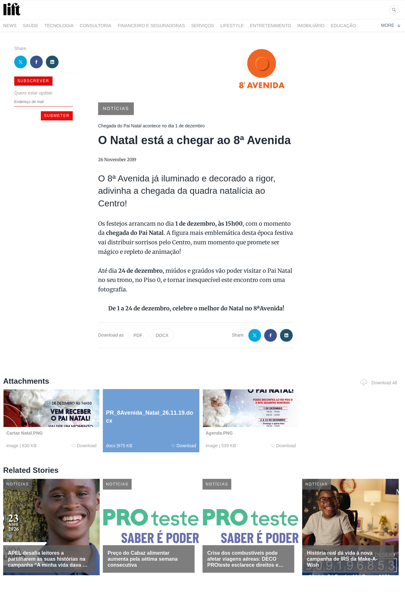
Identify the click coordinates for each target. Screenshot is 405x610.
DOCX (162, 335)
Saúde (30, 25)
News (9, 25)
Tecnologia (58, 25)
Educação (343, 25)
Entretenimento (270, 25)
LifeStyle (232, 25)
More (390, 25)
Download (84, 445)
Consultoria (95, 25)
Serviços (202, 25)
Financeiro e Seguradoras (151, 25)
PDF (138, 335)
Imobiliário (311, 25)
